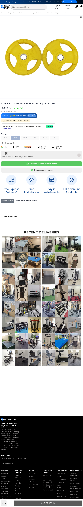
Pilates (31, 476)
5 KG (54, 138)
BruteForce (60, 479)
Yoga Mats (32, 473)
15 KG (15, 138)
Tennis (17, 480)
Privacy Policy (75, 483)
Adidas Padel (61, 499)
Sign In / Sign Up (58, 7)
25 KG (45, 138)
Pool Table (18, 499)
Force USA (60, 490)
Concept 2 (60, 482)
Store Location (69, 2)
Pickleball (18, 483)
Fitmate (59, 493)
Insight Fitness (61, 496)
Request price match (42, 170)
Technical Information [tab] (26, 201)
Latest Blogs (74, 497)
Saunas (31, 487)
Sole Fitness (60, 473)
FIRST (31, 115)
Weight (4, 134)
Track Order (67, 7)
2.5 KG (25, 138)
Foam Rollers (33, 484)
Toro (58, 476)
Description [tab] (7, 201)
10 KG (6, 138)
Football (18, 486)
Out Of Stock (48, 503)
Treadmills (4, 473)
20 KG (35, 138)
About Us (73, 491)
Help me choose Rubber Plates (41, 164)
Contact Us (74, 494)
